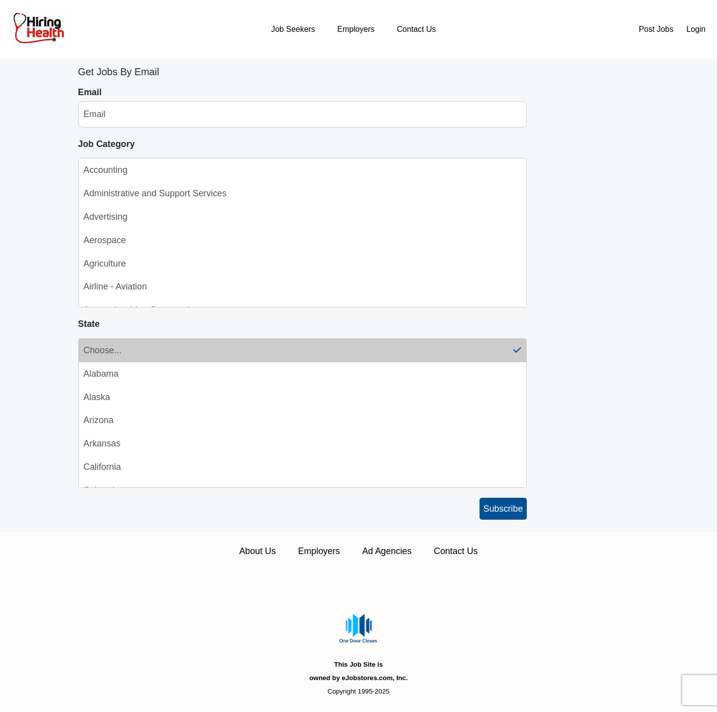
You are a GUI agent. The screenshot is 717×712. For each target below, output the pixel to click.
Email (90, 92)
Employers (355, 29)
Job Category (106, 144)
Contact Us (416, 29)
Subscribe (503, 509)
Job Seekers (293, 29)
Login (696, 29)
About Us (257, 551)
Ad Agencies (386, 551)
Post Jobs (656, 29)
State (89, 324)
